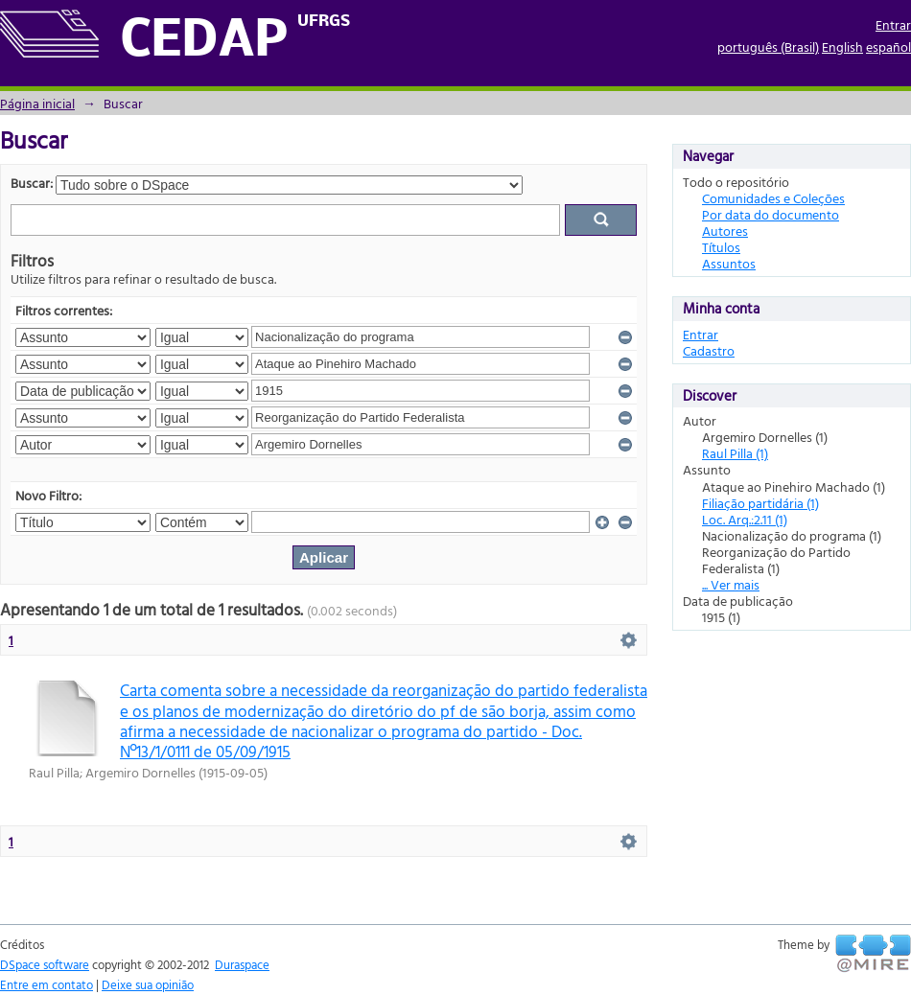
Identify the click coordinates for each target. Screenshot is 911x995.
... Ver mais (730, 584)
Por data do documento (770, 214)
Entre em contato (46, 984)
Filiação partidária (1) (760, 503)
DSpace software (44, 964)
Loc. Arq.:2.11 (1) (744, 519)
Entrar (893, 24)
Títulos (721, 247)
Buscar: (32, 183)
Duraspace (242, 964)
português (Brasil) (768, 46)
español (888, 46)
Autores (725, 230)
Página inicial (37, 103)
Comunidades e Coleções (773, 198)
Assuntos (729, 263)
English (842, 46)
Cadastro (709, 350)
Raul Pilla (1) (735, 453)
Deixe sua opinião (148, 984)
